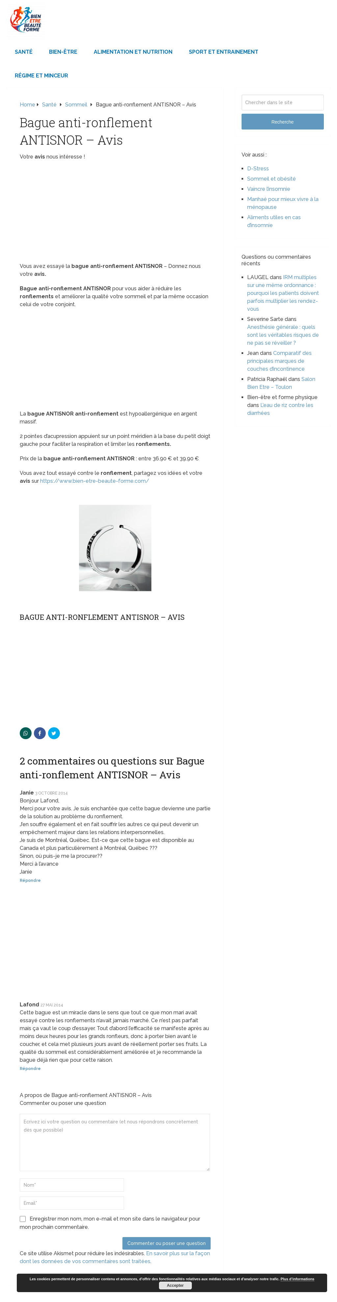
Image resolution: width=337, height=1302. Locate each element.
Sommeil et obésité (271, 179)
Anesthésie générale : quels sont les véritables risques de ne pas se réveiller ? (283, 335)
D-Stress (258, 168)
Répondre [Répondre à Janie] (30, 880)
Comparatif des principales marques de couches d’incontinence (279, 361)
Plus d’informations (298, 1279)
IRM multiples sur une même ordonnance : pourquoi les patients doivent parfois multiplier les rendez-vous (283, 293)
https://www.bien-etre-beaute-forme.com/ (94, 481)
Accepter (175, 1285)
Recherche (283, 122)
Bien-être (63, 52)
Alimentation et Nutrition (133, 52)
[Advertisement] (115, 213)
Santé (24, 52)
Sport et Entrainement (223, 52)
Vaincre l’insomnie (268, 189)
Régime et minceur (41, 75)
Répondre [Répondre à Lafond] (30, 1068)
